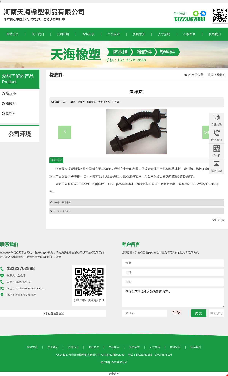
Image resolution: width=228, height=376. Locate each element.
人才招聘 (164, 34)
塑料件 (9, 114)
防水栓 (9, 94)
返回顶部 (216, 170)
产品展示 (114, 34)
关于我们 (38, 34)
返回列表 (218, 219)
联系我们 (215, 34)
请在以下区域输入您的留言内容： (173, 297)
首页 (210, 74)
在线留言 (189, 34)
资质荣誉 (139, 34)
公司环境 (63, 34)
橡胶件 (9, 104)
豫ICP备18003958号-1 (114, 362)
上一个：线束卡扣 (60, 202)
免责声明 (114, 373)
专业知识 (88, 34)
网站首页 (12, 34)
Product (19, 78)
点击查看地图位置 (53, 313)
